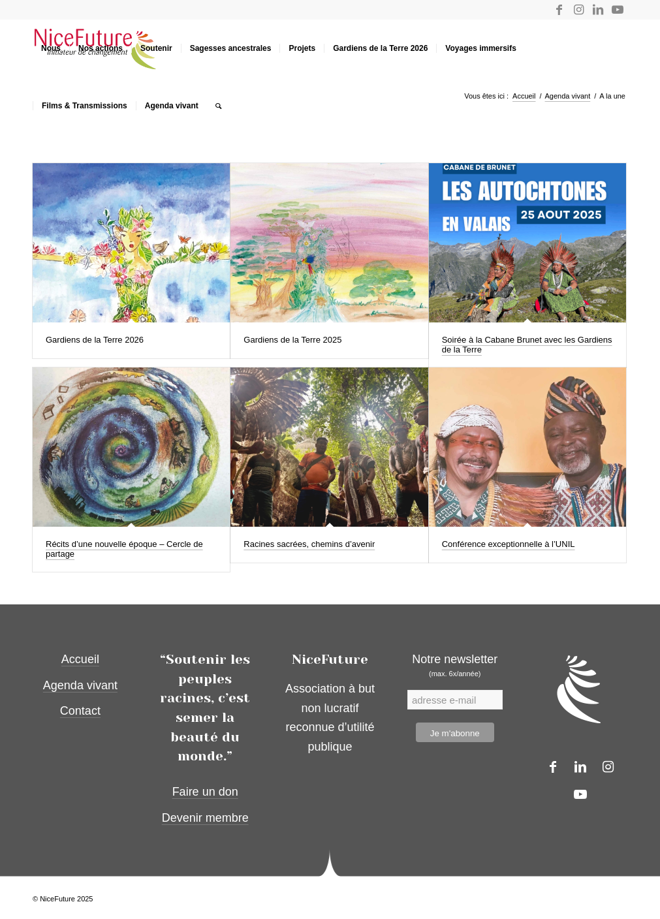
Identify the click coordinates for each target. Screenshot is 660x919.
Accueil (80, 659)
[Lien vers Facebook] (559, 10)
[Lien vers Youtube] (617, 10)
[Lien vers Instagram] (578, 10)
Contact (80, 710)
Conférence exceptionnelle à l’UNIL (508, 544)
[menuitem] (51, 48)
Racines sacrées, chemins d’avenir (309, 544)
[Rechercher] (218, 105)
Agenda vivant (80, 685)
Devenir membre (205, 817)
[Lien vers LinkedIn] (598, 10)
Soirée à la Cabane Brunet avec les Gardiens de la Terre (527, 344)
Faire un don (205, 791)
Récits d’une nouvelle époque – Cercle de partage (124, 548)
